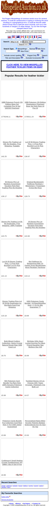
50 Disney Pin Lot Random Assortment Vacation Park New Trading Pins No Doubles (12, 185)
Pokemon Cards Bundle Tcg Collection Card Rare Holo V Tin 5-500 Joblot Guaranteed (12, 424)
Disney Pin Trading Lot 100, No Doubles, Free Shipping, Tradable (12, 144)
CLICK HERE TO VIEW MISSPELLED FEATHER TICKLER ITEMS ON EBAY (24, 66)
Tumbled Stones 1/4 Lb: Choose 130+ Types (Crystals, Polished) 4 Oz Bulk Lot (35, 384)
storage (36, 485)
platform (25, 485)
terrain (20, 485)
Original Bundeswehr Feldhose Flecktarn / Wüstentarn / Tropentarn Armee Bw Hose (35, 185)
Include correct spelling (12, 55)
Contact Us (35, 503)
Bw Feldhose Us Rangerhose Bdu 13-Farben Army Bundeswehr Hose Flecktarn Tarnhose (35, 264)
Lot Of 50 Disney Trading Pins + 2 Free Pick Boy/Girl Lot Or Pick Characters (35, 145)
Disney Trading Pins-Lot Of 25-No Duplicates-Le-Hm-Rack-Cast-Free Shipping (12, 304)
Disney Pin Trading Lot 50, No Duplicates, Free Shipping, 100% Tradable (12, 224)
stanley (41, 485)
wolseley (15, 485)
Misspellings (22, 49)
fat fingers (26, 503)
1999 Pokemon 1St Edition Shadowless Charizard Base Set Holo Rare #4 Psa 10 (35, 105)
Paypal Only (31, 55)
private (3, 485)
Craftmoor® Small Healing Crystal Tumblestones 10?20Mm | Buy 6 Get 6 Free (12, 462)
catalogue (9, 485)
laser (8, 487)
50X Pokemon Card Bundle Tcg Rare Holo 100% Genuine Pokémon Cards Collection (12, 384)
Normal (32, 49)
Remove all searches (7, 499)
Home (11, 503)
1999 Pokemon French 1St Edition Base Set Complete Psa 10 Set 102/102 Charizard (12, 105)
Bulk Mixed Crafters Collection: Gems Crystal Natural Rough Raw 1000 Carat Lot (12, 344)
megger (31, 485)
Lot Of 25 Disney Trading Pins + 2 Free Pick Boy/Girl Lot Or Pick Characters (12, 264)
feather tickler (5, 497)
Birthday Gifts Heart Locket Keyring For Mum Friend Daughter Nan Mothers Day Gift (35, 344)
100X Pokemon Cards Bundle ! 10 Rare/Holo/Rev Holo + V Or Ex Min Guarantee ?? (35, 304)
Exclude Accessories (33, 58)
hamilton (4, 487)
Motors (18, 503)
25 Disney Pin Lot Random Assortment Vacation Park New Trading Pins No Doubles (35, 225)
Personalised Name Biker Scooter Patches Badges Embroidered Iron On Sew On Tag (35, 424)
